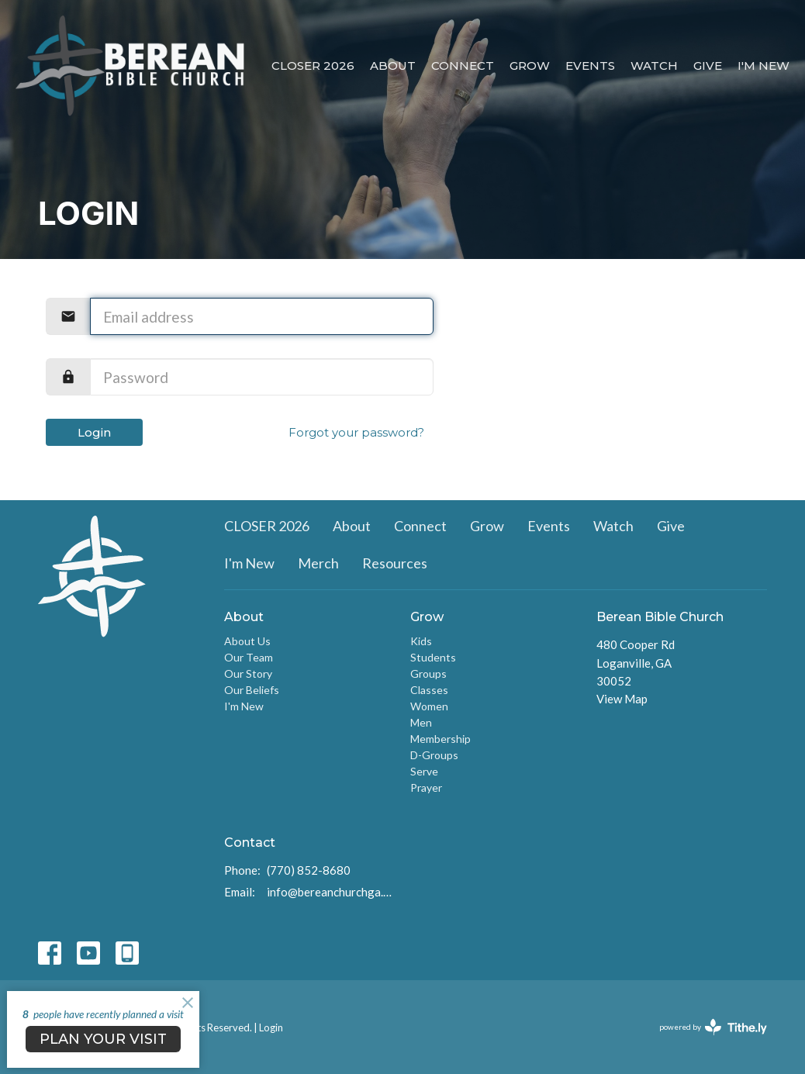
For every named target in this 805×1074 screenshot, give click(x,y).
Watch (654, 65)
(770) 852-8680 (309, 870)
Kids (421, 641)
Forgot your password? (356, 432)
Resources (394, 563)
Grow (530, 65)
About (393, 65)
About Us (247, 641)
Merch (318, 563)
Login (94, 432)
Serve (424, 771)
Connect (462, 65)
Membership (440, 738)
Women (429, 706)
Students (433, 657)
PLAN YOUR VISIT (103, 1039)
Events (590, 65)
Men (421, 722)
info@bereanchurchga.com (331, 892)
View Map (622, 699)
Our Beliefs (251, 689)
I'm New (763, 65)
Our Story (248, 673)
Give (707, 65)
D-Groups (434, 754)
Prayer (426, 787)
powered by (713, 1027)
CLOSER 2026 (312, 65)
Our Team (248, 657)
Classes (429, 689)
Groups (428, 673)
